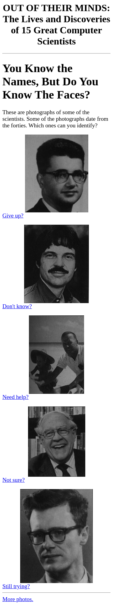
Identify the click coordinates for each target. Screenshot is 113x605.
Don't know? (17, 306)
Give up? (13, 215)
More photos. (17, 599)
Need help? (15, 397)
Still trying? (16, 586)
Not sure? (13, 480)
